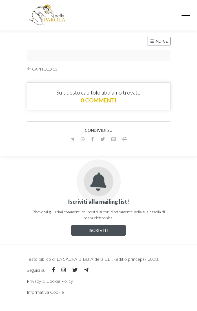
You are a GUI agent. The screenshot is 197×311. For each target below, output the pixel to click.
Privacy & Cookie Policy (50, 281)
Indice (159, 41)
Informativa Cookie (45, 292)
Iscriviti (98, 230)
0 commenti (98, 100)
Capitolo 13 (42, 69)
